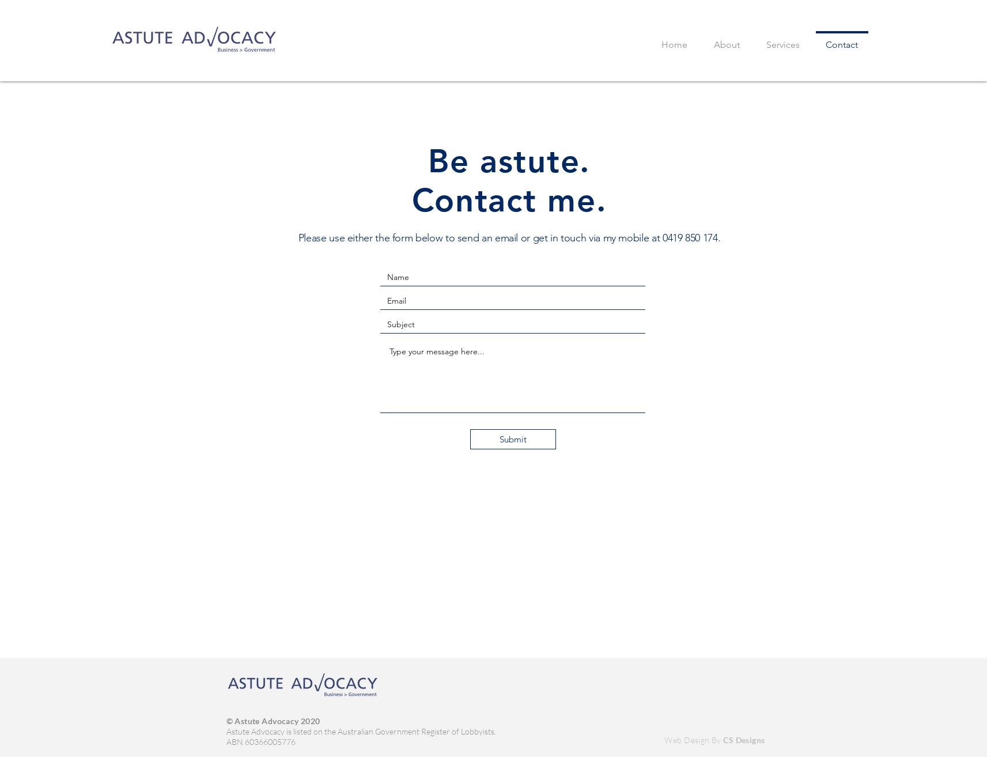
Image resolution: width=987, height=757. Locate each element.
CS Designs (744, 740)
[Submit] (513, 439)
